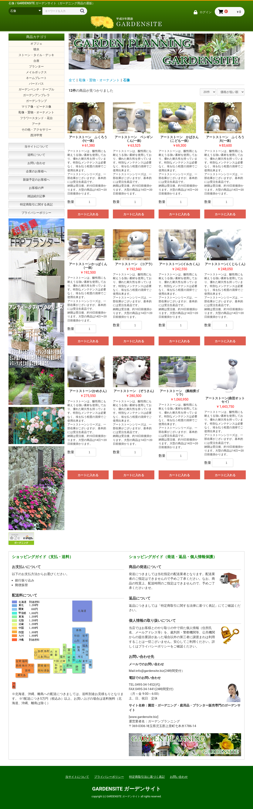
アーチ (36, 123)
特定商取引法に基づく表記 (147, 776)
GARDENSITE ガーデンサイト (126, 789)
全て (72, 80)
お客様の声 (36, 188)
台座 (36, 60)
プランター (36, 66)
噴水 (36, 49)
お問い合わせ (36, 163)
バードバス (36, 83)
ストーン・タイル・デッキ (36, 55)
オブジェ (36, 43)
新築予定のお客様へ (36, 179)
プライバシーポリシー (36, 212)
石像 (126, 80)
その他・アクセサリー (36, 129)
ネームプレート (36, 78)
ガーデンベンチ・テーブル (36, 89)
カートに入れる (88, 214)
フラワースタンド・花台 (36, 118)
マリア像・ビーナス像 (36, 106)
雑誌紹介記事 (36, 196)
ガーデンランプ (36, 101)
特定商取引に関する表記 (36, 204)
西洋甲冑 (36, 135)
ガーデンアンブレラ (36, 95)
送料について (36, 154)
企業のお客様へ (36, 171)
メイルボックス (36, 72)
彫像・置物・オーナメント (36, 112)
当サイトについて (36, 146)
